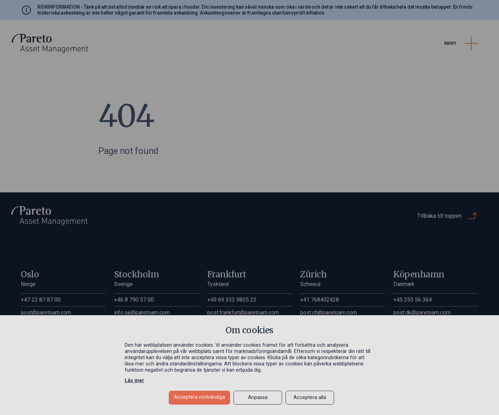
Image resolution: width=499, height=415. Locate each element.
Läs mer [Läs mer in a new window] (134, 380)
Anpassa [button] (258, 397)
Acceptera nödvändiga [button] (199, 397)
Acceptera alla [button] (310, 397)
